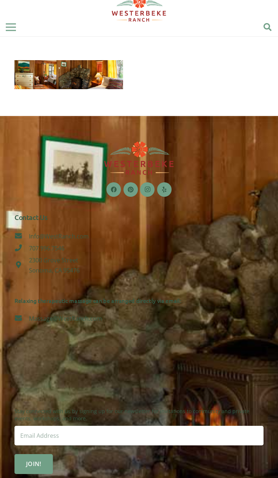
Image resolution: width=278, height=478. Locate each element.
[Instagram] (147, 189)
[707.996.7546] (21, 248)
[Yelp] (164, 189)
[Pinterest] (130, 189)
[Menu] (11, 27)
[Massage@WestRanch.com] (21, 318)
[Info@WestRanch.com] (21, 236)
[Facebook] (113, 189)
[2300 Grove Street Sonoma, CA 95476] (21, 265)
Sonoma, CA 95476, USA (139, 380)
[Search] (267, 27)
